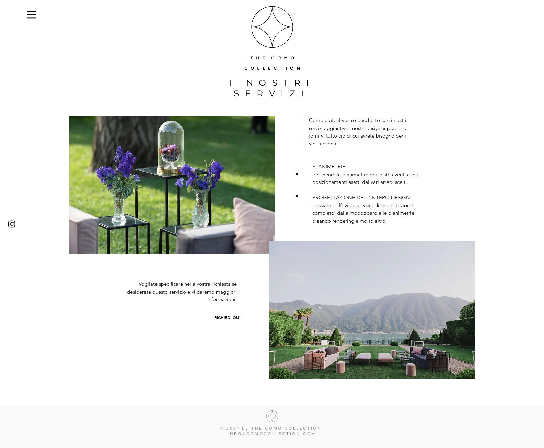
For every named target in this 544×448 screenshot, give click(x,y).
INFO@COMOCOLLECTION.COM (272, 433)
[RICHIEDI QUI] (227, 317)
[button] (31, 15)
